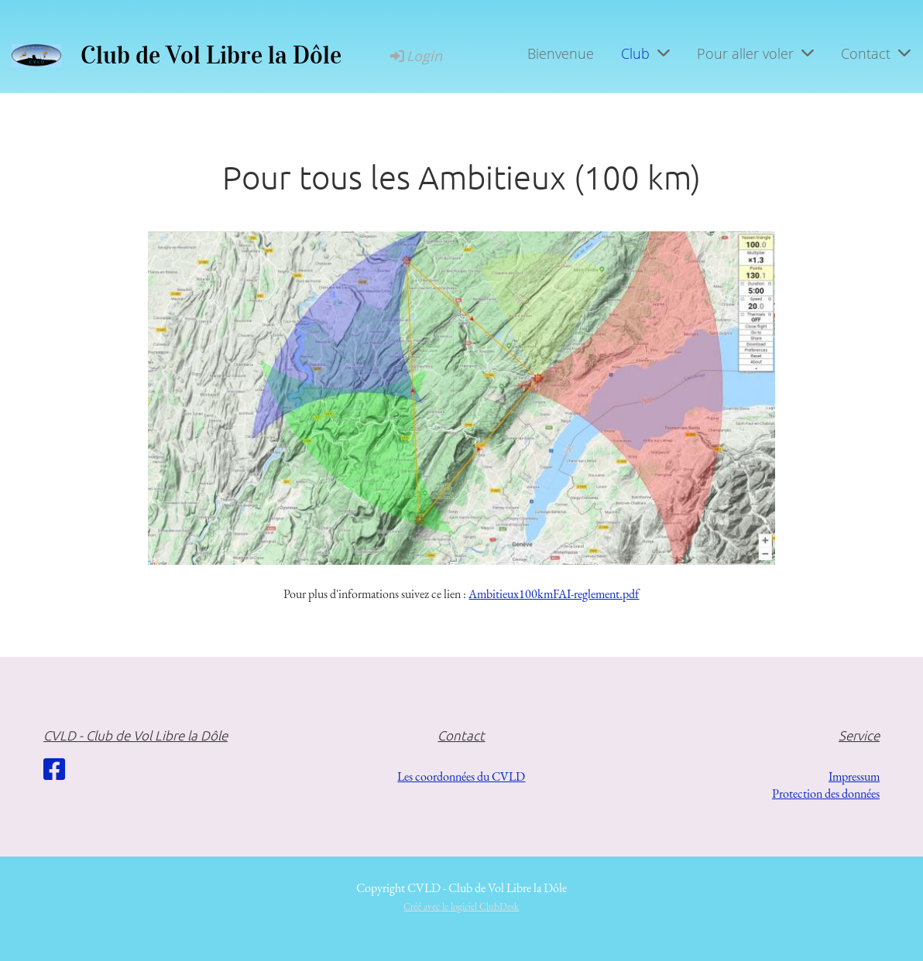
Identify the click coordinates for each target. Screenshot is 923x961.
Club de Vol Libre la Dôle (211, 55)
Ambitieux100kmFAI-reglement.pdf (553, 594)
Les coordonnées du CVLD (461, 776)
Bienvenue (560, 53)
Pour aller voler (755, 53)
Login (415, 55)
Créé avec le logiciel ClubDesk (461, 906)
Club (645, 53)
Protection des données (826, 793)
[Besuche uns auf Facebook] (54, 770)
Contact (876, 53)
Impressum (854, 776)
